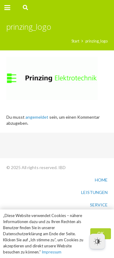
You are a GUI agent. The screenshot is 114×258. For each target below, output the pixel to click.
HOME (101, 179)
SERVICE (99, 204)
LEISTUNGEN (94, 192)
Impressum (51, 252)
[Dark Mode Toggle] (97, 241)
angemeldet (37, 117)
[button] (7, 8)
